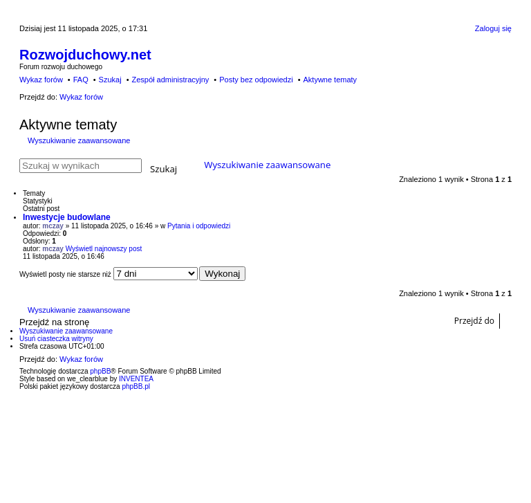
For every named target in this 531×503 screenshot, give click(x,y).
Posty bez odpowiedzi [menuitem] (255, 79)
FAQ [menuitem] (80, 79)
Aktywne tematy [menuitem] (330, 79)
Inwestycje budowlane (67, 217)
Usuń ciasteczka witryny (56, 338)
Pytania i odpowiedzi (198, 226)
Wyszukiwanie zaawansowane (79, 140)
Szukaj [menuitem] (110, 79)
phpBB (100, 371)
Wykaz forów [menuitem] (41, 79)
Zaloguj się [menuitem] (493, 28)
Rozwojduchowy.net (85, 54)
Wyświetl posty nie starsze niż (108, 274)
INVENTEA (136, 379)
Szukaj (163, 168)
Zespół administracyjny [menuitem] (170, 79)
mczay (53, 226)
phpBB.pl (136, 386)
